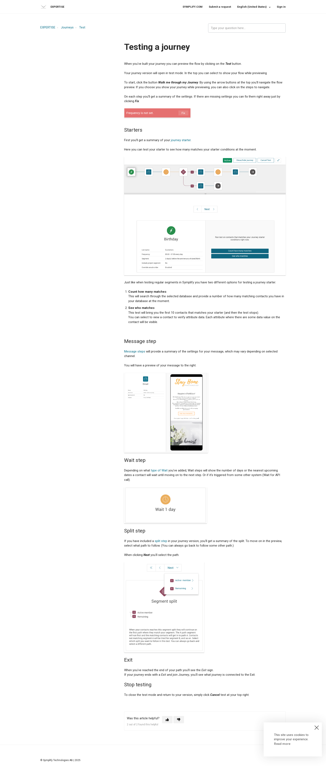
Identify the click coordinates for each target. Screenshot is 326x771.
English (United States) (252, 6)
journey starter (181, 140)
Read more (282, 744)
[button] (167, 719)
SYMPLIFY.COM (193, 6)
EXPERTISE (47, 27)
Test (82, 27)
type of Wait (159, 470)
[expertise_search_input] (247, 28)
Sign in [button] (281, 6)
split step (161, 541)
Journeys (67, 27)
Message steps (134, 351)
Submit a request (220, 6)
